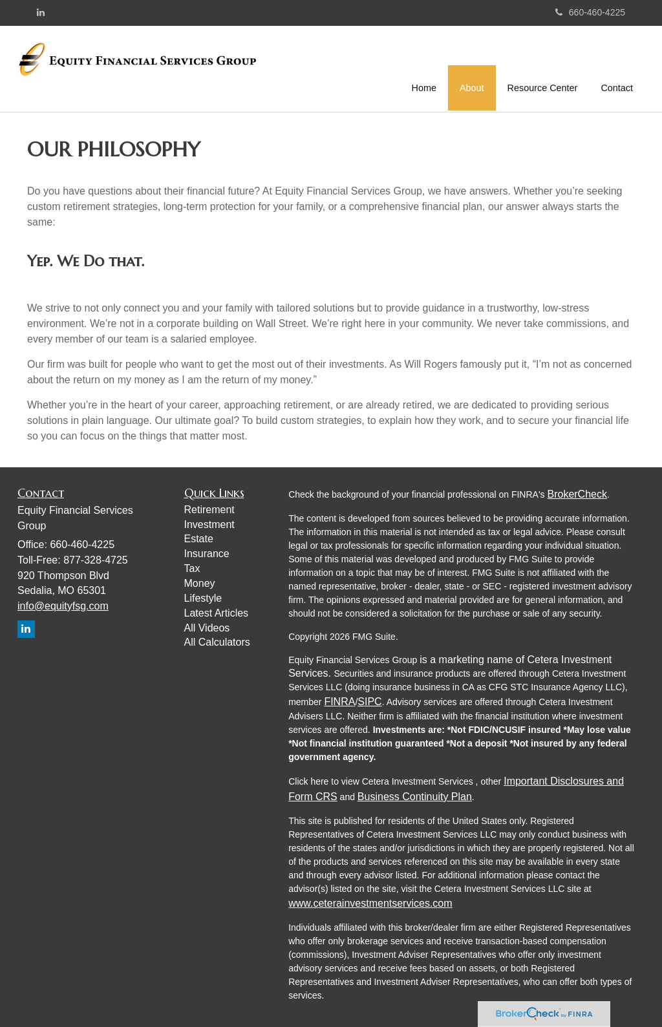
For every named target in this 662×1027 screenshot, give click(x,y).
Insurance (207, 553)
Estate (198, 538)
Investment (209, 524)
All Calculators (217, 642)
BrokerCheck (576, 494)
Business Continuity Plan (415, 796)
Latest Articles (216, 613)
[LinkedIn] (41, 12)
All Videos (207, 627)
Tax (192, 568)
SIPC (369, 701)
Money (199, 583)
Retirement (209, 509)
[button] (472, 67)
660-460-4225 (590, 12)
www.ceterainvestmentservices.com (370, 903)
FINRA (339, 701)
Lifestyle (203, 598)
